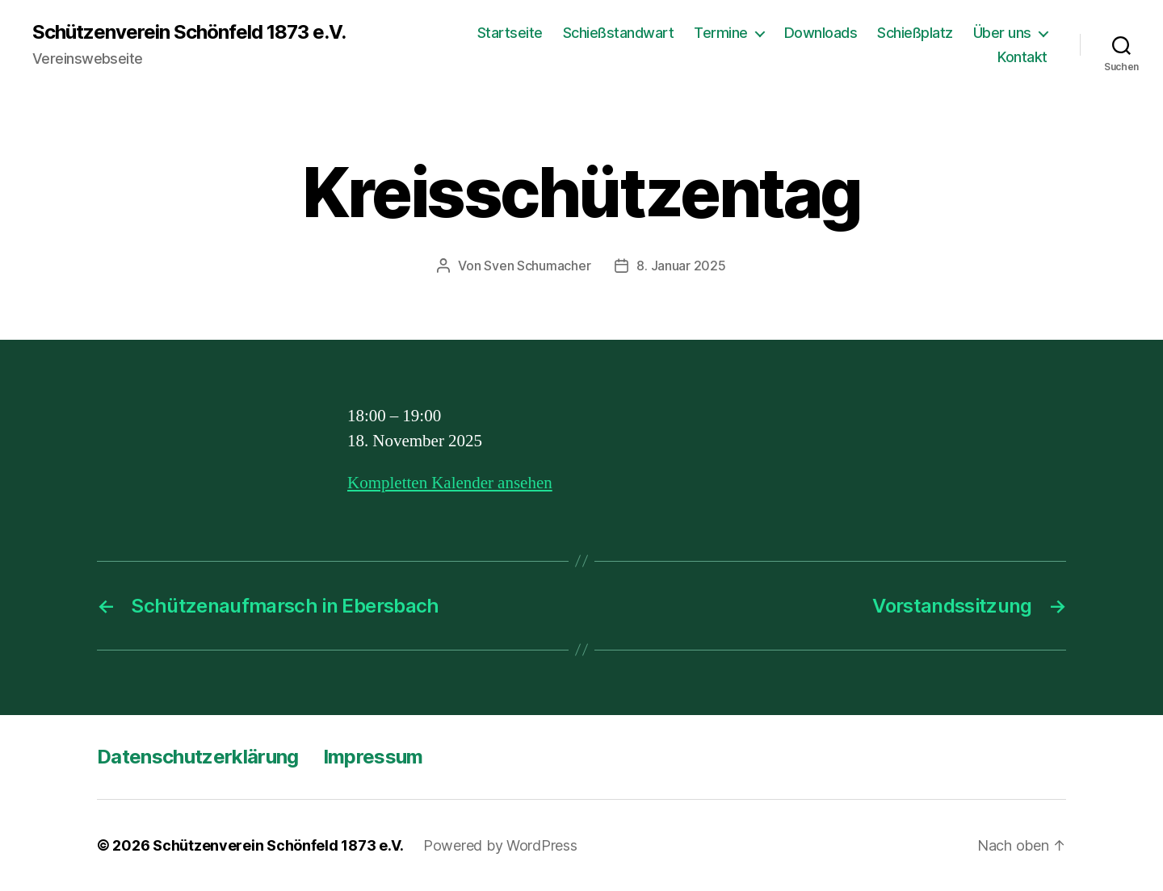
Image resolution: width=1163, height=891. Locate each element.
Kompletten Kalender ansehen (449, 483)
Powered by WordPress (500, 845)
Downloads (821, 32)
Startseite (510, 32)
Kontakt (1022, 56)
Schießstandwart (618, 32)
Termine (721, 32)
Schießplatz (915, 32)
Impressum (373, 756)
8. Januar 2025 (680, 265)
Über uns (1002, 32)
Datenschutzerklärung (198, 756)
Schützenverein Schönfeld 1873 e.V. (189, 32)
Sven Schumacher (537, 265)
